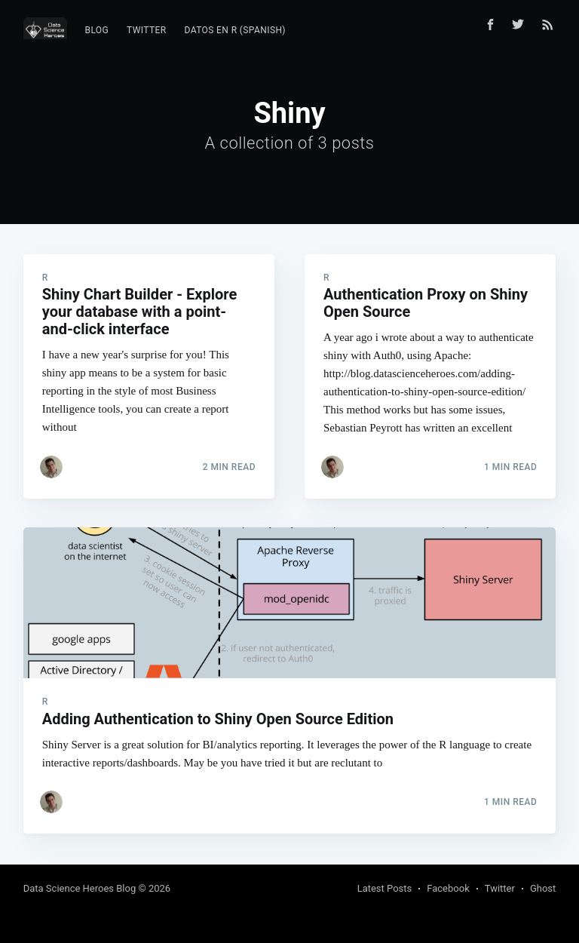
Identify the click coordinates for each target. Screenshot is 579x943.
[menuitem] (97, 30)
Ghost (543, 888)
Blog (97, 30)
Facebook (448, 888)
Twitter (146, 30)
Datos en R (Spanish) (235, 30)
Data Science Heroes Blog (79, 888)
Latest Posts (384, 888)
